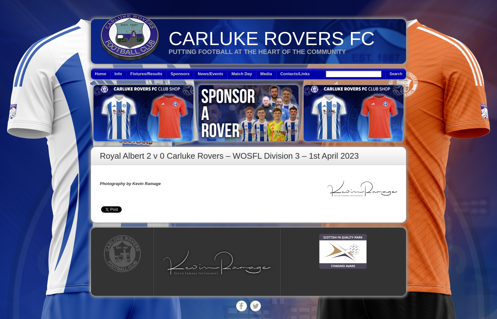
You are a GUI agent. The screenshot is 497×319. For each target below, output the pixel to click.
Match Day (241, 73)
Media (266, 73)
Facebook (241, 306)
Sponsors (180, 73)
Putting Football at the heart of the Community (257, 51)
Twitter (255, 306)
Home (100, 73)
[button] (216, 262)
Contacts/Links (295, 73)
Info (118, 73)
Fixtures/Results (146, 73)
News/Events (210, 73)
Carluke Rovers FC (272, 38)
